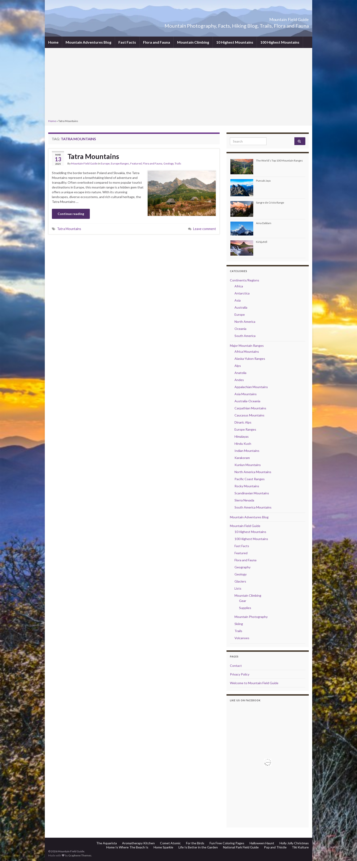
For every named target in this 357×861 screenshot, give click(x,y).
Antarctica (242, 293)
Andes (239, 380)
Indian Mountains (246, 451)
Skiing (238, 624)
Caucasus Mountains (249, 415)
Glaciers (240, 581)
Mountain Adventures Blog (88, 42)
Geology (168, 163)
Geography (242, 567)
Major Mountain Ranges (247, 345)
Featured (136, 163)
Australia (240, 307)
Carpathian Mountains (250, 408)
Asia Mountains (245, 394)
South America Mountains (253, 507)
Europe (105, 163)
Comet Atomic (170, 843)
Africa (238, 286)
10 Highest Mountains (234, 42)
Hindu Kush (242, 443)
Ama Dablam (263, 223)
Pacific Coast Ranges (249, 479)
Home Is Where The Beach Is (127, 847)
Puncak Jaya (263, 180)
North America (244, 321)
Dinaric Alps (242, 422)
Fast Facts (127, 42)
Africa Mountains (246, 351)
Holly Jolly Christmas (294, 843)
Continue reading (71, 214)
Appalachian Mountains (251, 387)
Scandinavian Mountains (251, 493)
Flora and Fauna (156, 42)
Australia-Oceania (247, 401)
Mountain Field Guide (277, 18)
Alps (237, 366)
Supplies (245, 608)
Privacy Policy (239, 674)
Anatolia (240, 373)
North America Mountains (252, 472)
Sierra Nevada (244, 500)
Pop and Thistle (275, 847)
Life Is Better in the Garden (198, 847)
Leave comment (204, 229)
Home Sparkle (163, 847)
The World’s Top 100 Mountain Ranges (279, 160)
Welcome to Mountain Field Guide (254, 683)
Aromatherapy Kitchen (138, 843)
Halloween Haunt (262, 843)
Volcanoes (241, 638)
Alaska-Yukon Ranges (249, 358)
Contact (236, 666)
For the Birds (195, 843)
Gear (242, 601)
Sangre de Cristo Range (270, 202)
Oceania (240, 329)
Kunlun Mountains (247, 465)
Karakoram (242, 458)
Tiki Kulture (300, 847)
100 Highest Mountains (279, 42)
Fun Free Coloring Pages (227, 843)
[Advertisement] (178, 84)
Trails (178, 163)
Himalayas (241, 436)
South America (245, 336)
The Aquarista (106, 843)
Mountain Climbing (193, 42)
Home (53, 42)
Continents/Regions (244, 280)
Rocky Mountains (246, 486)
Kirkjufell (261, 242)
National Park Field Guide (241, 847)
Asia (237, 300)
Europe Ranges (120, 163)
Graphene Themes (79, 855)
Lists (237, 588)
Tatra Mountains (93, 156)
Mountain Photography (251, 617)
